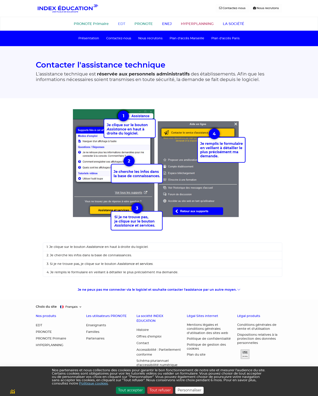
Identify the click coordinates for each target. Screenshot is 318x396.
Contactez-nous (118, 38)
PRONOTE (143, 24)
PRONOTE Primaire (91, 24)
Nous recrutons (150, 38)
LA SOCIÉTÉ (233, 24)
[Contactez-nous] (232, 8)
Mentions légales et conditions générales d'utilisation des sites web (207, 329)
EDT (121, 24)
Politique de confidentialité (209, 338)
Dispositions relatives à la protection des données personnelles (257, 339)
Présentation (88, 38)
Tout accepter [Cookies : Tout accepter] (130, 390)
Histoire (142, 330)
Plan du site (196, 354)
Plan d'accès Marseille (187, 38)
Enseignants (96, 325)
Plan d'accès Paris (225, 38)
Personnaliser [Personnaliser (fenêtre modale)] (189, 390)
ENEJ (167, 24)
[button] (243, 354)
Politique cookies (93, 383)
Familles (92, 332)
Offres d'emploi (148, 336)
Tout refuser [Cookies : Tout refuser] (160, 390)
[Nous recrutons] (266, 8)
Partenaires (95, 338)
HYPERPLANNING (197, 24)
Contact (142, 343)
